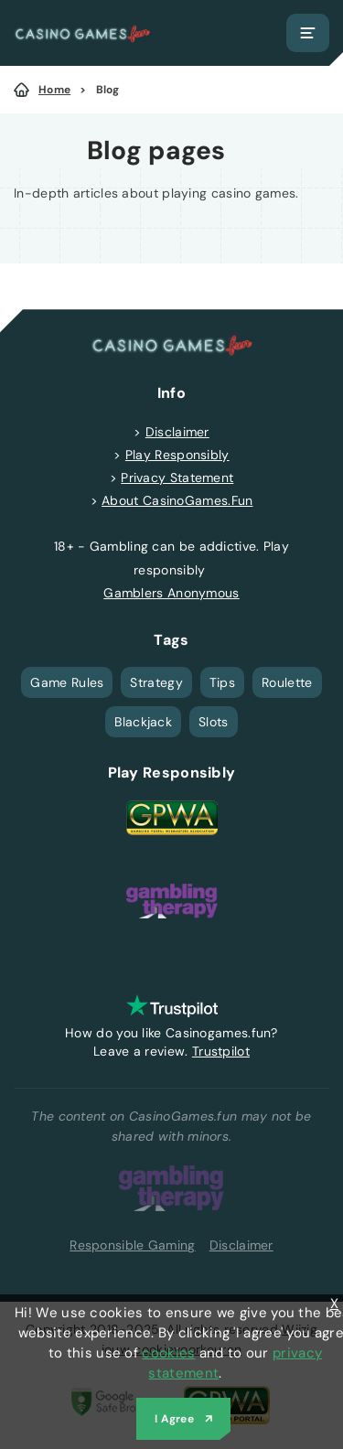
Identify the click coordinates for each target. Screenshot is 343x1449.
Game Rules (66, 682)
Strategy (156, 682)
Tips (222, 682)
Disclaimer (177, 432)
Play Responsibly (177, 454)
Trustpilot (221, 1051)
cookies (168, 1353)
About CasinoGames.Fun (177, 500)
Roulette (287, 682)
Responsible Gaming (132, 1245)
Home (54, 89)
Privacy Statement (177, 477)
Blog (108, 89)
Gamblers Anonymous (171, 593)
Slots (213, 722)
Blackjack (143, 722)
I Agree (174, 1418)
